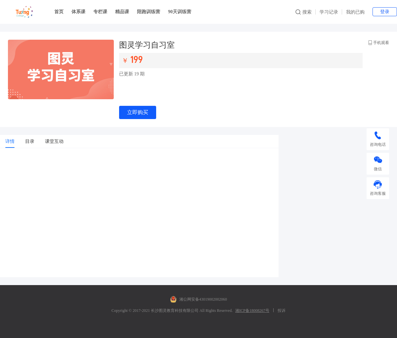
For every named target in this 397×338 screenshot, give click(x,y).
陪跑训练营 (148, 11)
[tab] (10, 141)
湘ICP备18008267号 (252, 310)
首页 (59, 11)
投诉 (282, 310)
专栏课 (100, 11)
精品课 (122, 11)
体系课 (78, 11)
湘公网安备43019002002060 (198, 299)
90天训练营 (179, 11)
